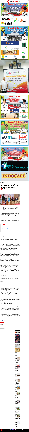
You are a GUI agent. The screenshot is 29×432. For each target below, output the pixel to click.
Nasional (3, 182)
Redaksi (21, 429)
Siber (23, 429)
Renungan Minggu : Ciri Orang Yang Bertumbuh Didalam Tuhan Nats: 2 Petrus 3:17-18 (17, 410)
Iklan (20, 430)
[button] (28, 0)
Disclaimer (25, 429)
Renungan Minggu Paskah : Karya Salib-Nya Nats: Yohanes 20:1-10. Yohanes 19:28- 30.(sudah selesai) (10, 228)
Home (1, 182)
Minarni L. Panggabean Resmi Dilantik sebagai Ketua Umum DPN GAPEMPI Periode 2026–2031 (17, 368)
